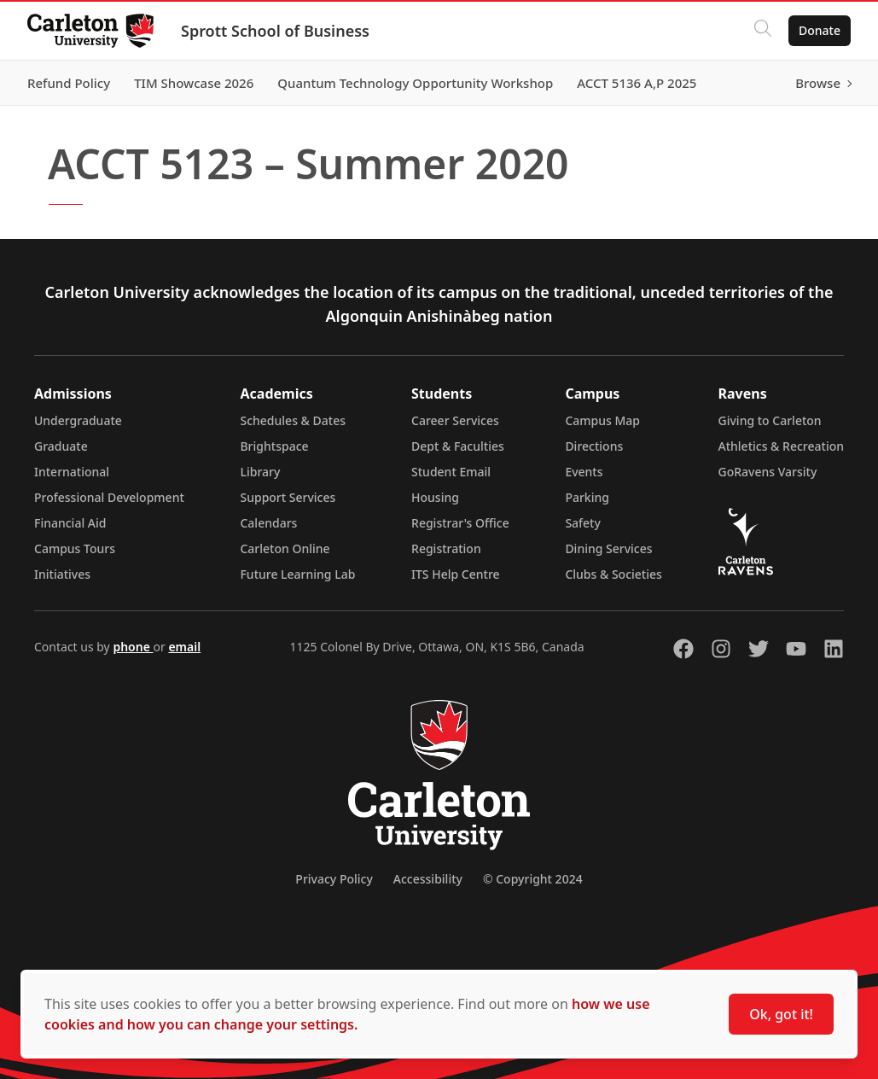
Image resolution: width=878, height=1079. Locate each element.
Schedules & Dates (293, 420)
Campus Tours (74, 548)
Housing (435, 497)
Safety (583, 523)
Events (583, 472)
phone (133, 647)
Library (260, 472)
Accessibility (427, 879)
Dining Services (608, 548)
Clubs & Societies (613, 574)
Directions (594, 446)
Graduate (61, 446)
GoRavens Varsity (767, 472)
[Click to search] (762, 30)
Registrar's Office (460, 523)
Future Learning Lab (297, 574)
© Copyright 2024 (533, 879)
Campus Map (602, 420)
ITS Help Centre (455, 574)
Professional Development (109, 497)
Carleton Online (284, 548)
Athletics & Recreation (781, 446)
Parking (587, 497)
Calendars (268, 523)
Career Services (455, 420)
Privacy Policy (333, 879)
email (184, 647)
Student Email (451, 472)
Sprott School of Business (275, 30)
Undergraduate (78, 420)
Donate (819, 30)
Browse (817, 82)
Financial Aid (70, 523)
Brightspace (274, 446)
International (71, 472)
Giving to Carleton (770, 420)
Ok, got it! (781, 1014)
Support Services (287, 497)
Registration (446, 548)
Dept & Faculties (457, 446)
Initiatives (62, 574)
